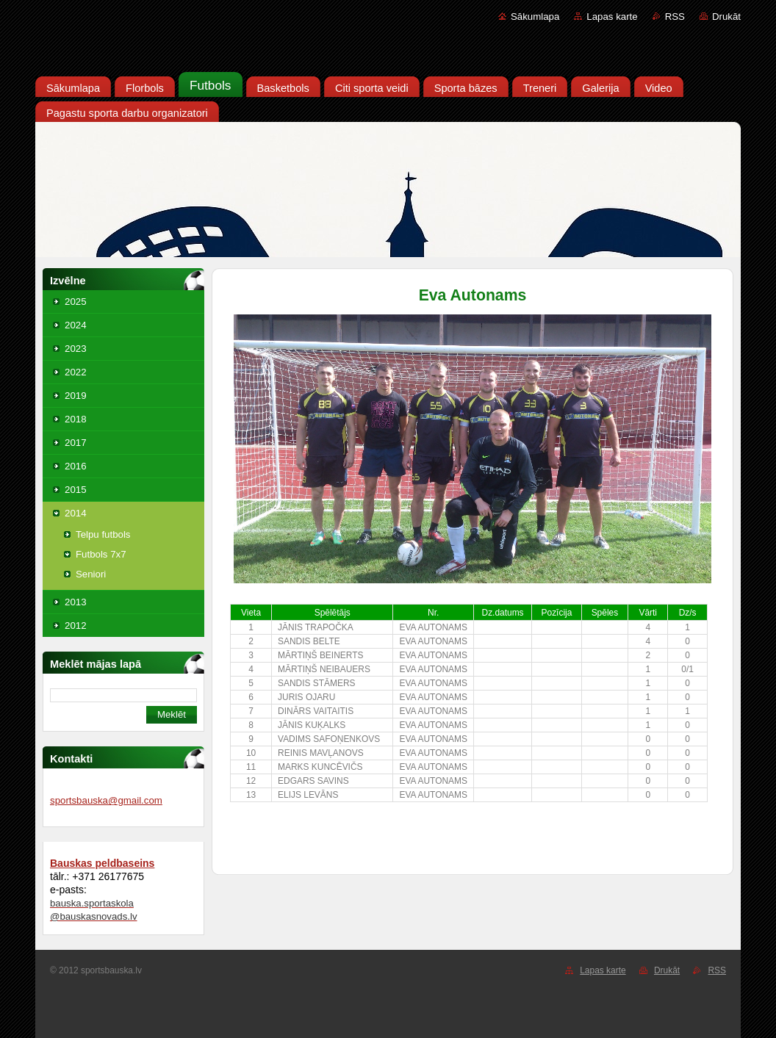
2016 (76, 466)
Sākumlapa (535, 16)
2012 (76, 625)
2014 (76, 513)
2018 (76, 419)
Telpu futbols (103, 534)
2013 (76, 602)
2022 (76, 372)
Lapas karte (611, 16)
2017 (76, 442)
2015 (76, 489)
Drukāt (726, 16)
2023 (76, 348)
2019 (76, 395)
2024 (76, 325)
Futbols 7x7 (101, 554)
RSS (675, 16)
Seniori (91, 574)
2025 (76, 301)
